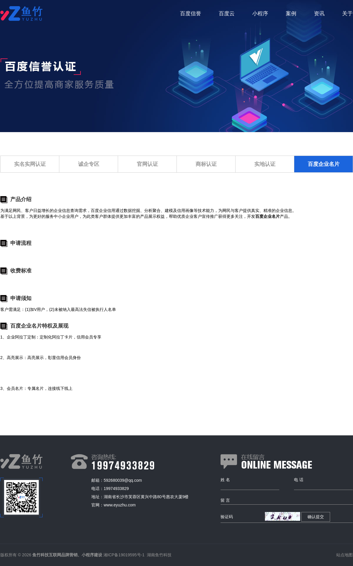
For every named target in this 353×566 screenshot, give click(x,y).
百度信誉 (190, 13)
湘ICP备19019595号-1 (123, 554)
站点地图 (344, 554)
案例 (291, 13)
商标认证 (206, 164)
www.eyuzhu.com (120, 505)
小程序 (260, 13)
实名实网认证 (30, 164)
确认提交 (315, 516)
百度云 (227, 13)
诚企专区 (88, 164)
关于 (347, 13)
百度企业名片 (323, 164)
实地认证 (264, 164)
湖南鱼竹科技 (159, 554)
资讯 (319, 13)
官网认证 (147, 164)
